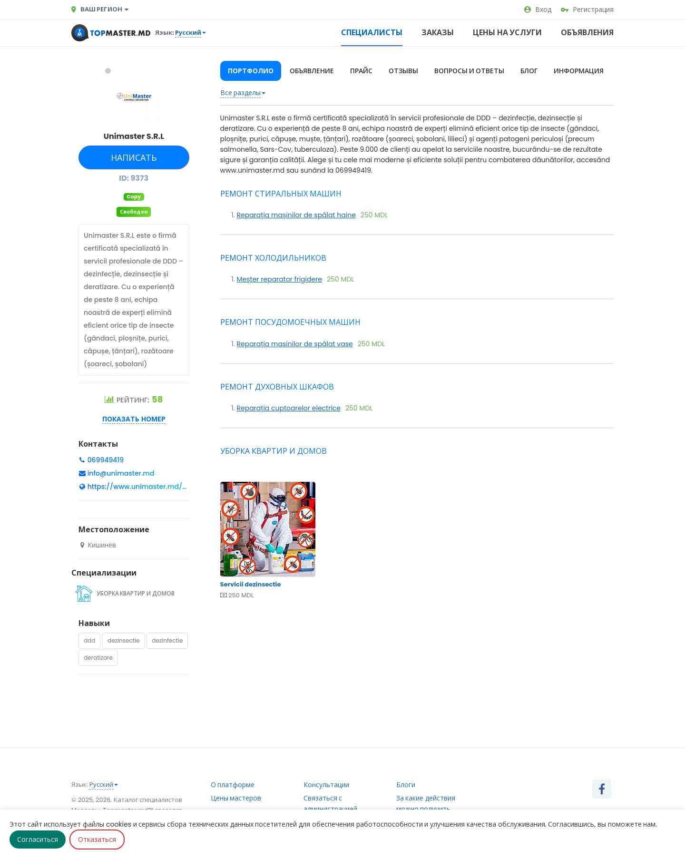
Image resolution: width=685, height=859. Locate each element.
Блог (529, 71)
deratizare (98, 658)
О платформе (233, 785)
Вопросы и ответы (469, 71)
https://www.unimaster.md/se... (141, 486)
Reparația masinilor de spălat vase (295, 344)
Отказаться (97, 839)
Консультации (326, 785)
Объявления (587, 32)
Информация (579, 71)
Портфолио (251, 71)
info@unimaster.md (121, 473)
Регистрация (587, 9)
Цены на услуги (507, 32)
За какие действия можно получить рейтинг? (425, 809)
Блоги (405, 785)
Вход (537, 9)
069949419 (105, 460)
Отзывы (403, 71)
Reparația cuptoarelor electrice (289, 408)
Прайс (361, 71)
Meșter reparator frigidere (280, 279)
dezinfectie (167, 640)
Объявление (312, 71)
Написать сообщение (133, 160)
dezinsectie (123, 640)
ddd (89, 640)
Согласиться (37, 839)
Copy (134, 196)
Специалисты (371, 32)
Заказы (437, 32)
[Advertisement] (417, 675)
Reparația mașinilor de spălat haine (296, 215)
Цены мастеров (236, 798)
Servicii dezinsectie (281, 542)
